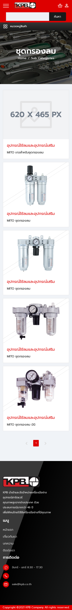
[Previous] (26, 443)
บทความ (8, 543)
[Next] (45, 443)
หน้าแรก (8, 529)
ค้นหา (57, 16)
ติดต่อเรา (9, 550)
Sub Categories (42, 58)
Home (22, 58)
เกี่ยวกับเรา (10, 536)
